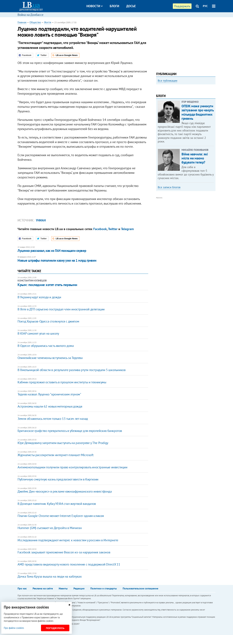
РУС (205, 6)
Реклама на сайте (43, 588)
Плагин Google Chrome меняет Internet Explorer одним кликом (61, 516)
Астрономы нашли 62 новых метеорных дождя (50, 406)
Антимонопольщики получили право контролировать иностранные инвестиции (72, 467)
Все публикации (167, 80)
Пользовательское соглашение (140, 588)
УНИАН (41, 220)
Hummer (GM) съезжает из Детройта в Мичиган (50, 528)
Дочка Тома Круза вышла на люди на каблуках (49, 576)
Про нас (22, 588)
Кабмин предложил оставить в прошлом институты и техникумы (62, 382)
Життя (47, 22)
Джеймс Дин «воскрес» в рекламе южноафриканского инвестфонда (65, 491)
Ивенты (63, 588)
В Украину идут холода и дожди (39, 297)
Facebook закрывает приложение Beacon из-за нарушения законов (64, 552)
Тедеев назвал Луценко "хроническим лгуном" (49, 394)
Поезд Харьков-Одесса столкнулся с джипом (48, 321)
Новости (94, 6)
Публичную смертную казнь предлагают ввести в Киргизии (58, 479)
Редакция (78, 588)
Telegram (127, 229)
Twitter (113, 229)
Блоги (114, 6)
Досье (131, 6)
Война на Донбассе (30, 15)
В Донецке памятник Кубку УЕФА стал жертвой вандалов (57, 504)
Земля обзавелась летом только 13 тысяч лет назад (53, 419)
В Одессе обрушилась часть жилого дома (46, 346)
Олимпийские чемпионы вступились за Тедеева (50, 358)
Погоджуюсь (55, 628)
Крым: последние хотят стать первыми (47, 284)
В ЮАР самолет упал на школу (38, 333)
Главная (22, 22)
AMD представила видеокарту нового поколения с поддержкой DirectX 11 (69, 564)
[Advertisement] (185, 43)
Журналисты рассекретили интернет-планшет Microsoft (55, 455)
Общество (35, 22)
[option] (185, 113)
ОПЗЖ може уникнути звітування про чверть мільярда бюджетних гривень (197, 156)
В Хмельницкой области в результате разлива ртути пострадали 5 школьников (71, 370)
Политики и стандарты (103, 588)
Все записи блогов (169, 231)
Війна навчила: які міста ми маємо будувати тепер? (195, 202)
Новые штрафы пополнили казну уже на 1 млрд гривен (57, 260)
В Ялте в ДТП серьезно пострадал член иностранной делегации (61, 309)
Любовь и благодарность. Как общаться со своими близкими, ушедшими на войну (181, 124)
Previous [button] (158, 113)
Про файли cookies (14, 627)
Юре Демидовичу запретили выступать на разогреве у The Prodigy (63, 443)
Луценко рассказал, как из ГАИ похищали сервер (52, 250)
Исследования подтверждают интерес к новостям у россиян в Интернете (68, 540)
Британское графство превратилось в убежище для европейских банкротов (70, 431)
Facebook (100, 229)
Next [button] (213, 113)
